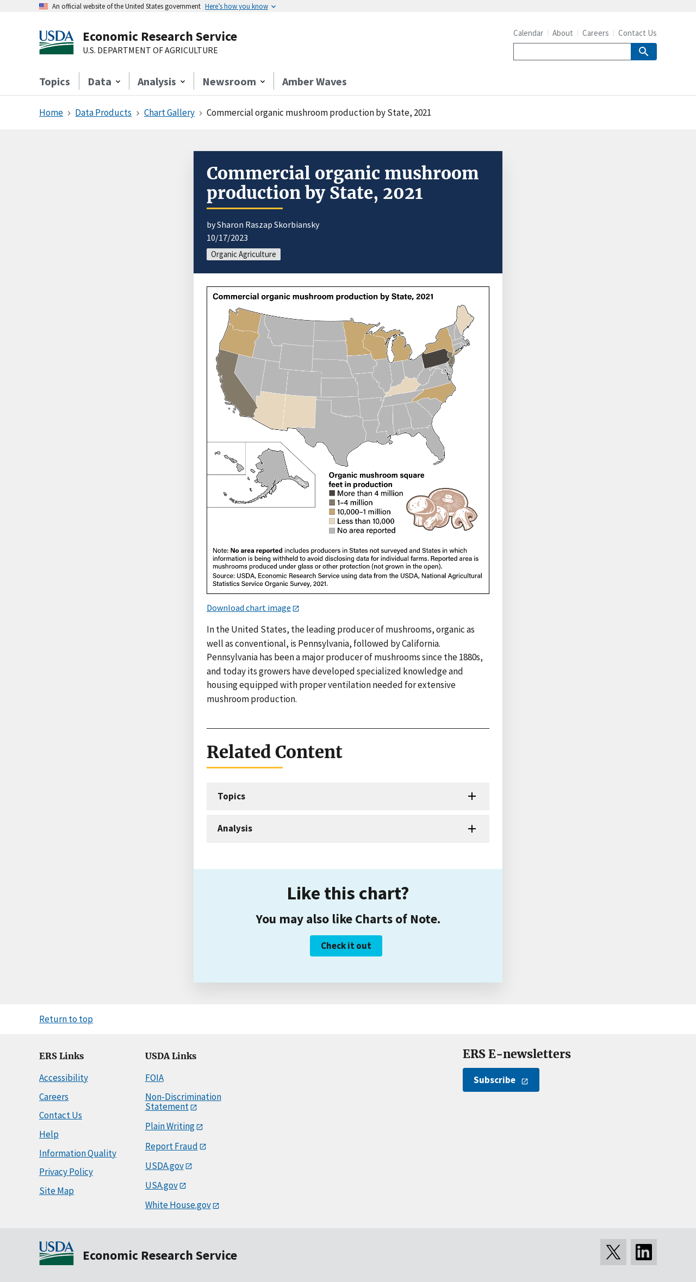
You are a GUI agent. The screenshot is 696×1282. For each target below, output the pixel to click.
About (562, 32)
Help (49, 1134)
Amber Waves (314, 81)
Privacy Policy (66, 1172)
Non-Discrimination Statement (183, 1102)
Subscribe (494, 1080)
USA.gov (161, 1185)
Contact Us (637, 32)
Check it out (346, 946)
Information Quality (77, 1153)
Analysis (234, 828)
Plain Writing (170, 1126)
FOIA (154, 1078)
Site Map (56, 1191)
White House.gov (178, 1205)
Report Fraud (171, 1146)
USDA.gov (164, 1166)
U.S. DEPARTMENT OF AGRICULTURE (150, 50)
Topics (54, 81)
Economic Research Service (160, 36)
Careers (595, 32)
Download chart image (249, 607)
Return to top (66, 1019)
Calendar (528, 32)
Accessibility (63, 1078)
